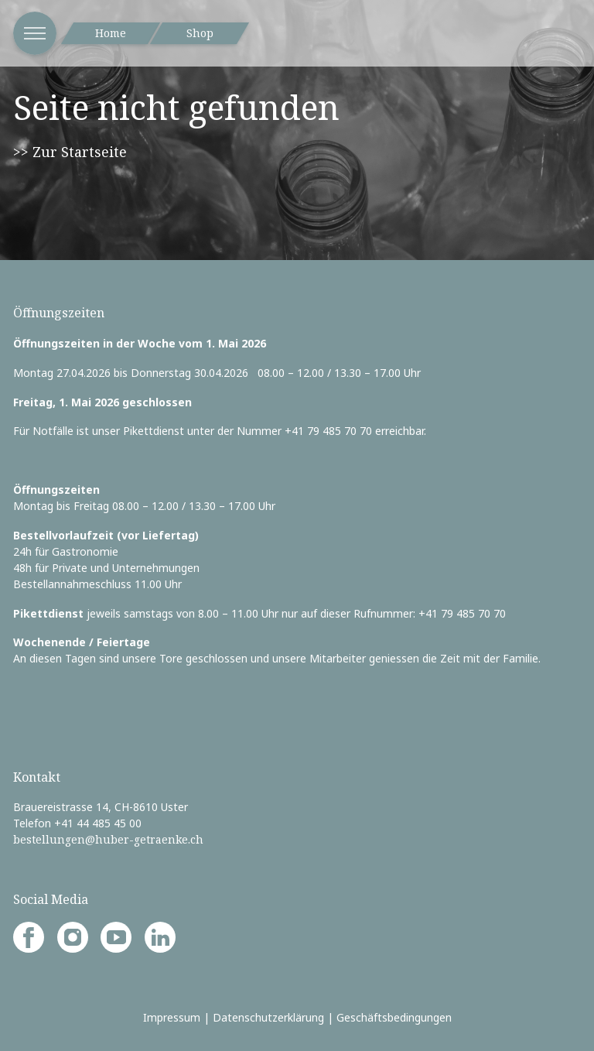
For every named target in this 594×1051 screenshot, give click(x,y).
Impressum (171, 1017)
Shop (199, 33)
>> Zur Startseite (70, 151)
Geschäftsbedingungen (394, 1017)
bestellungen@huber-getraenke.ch (108, 839)
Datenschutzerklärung (268, 1017)
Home (110, 33)
